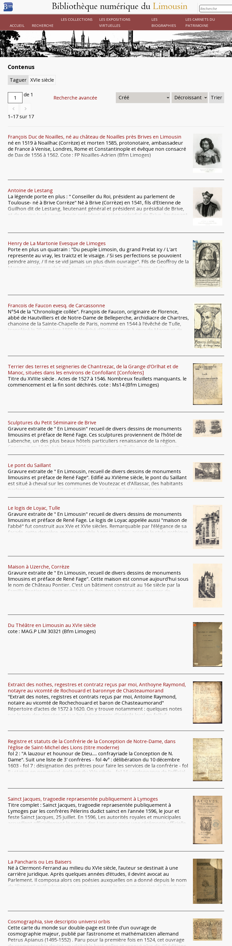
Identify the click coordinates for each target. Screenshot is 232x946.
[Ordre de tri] (189, 97)
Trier (216, 97)
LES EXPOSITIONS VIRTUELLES (114, 22)
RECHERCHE (42, 25)
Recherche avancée (75, 97)
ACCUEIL (17, 25)
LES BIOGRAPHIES (163, 22)
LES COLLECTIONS (77, 19)
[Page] (15, 97)
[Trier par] (143, 97)
